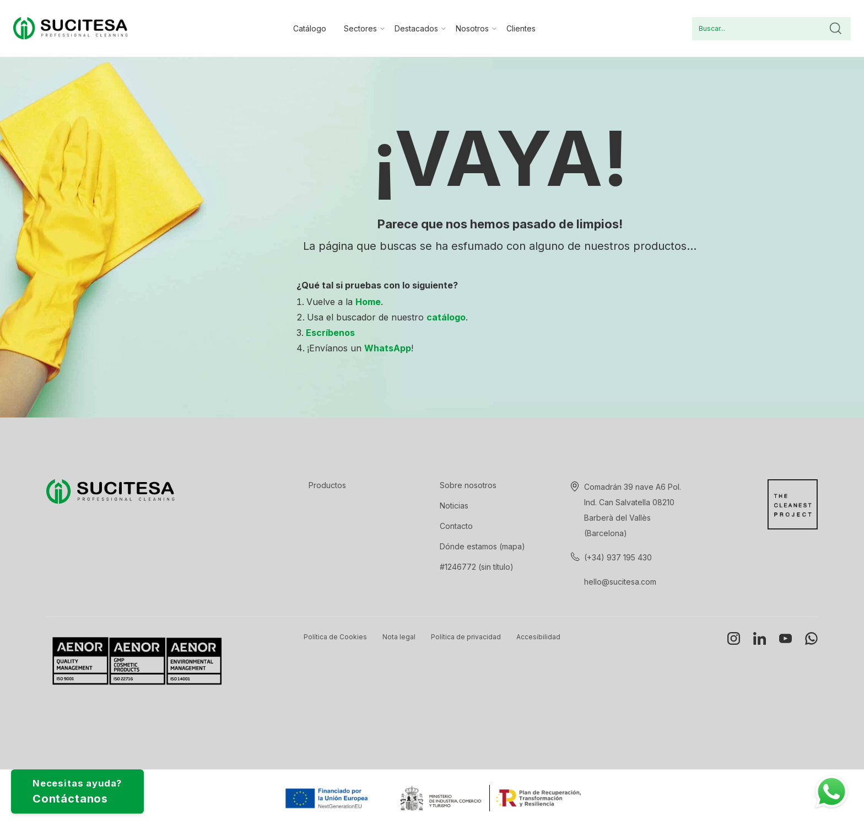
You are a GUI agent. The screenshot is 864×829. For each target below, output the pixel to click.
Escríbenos (330, 332)
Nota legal (398, 637)
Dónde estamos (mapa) (482, 546)
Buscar (835, 28)
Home (368, 301)
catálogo (446, 317)
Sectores (360, 28)
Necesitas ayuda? (97, 786)
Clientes (521, 28)
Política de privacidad (466, 637)
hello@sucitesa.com (620, 581)
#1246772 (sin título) (477, 566)
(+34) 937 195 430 (618, 557)
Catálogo (309, 28)
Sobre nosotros (468, 485)
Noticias (454, 505)
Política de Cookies (335, 637)
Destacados (416, 28)
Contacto (456, 526)
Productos (327, 485)
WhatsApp (387, 348)
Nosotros (472, 28)
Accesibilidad (538, 637)
